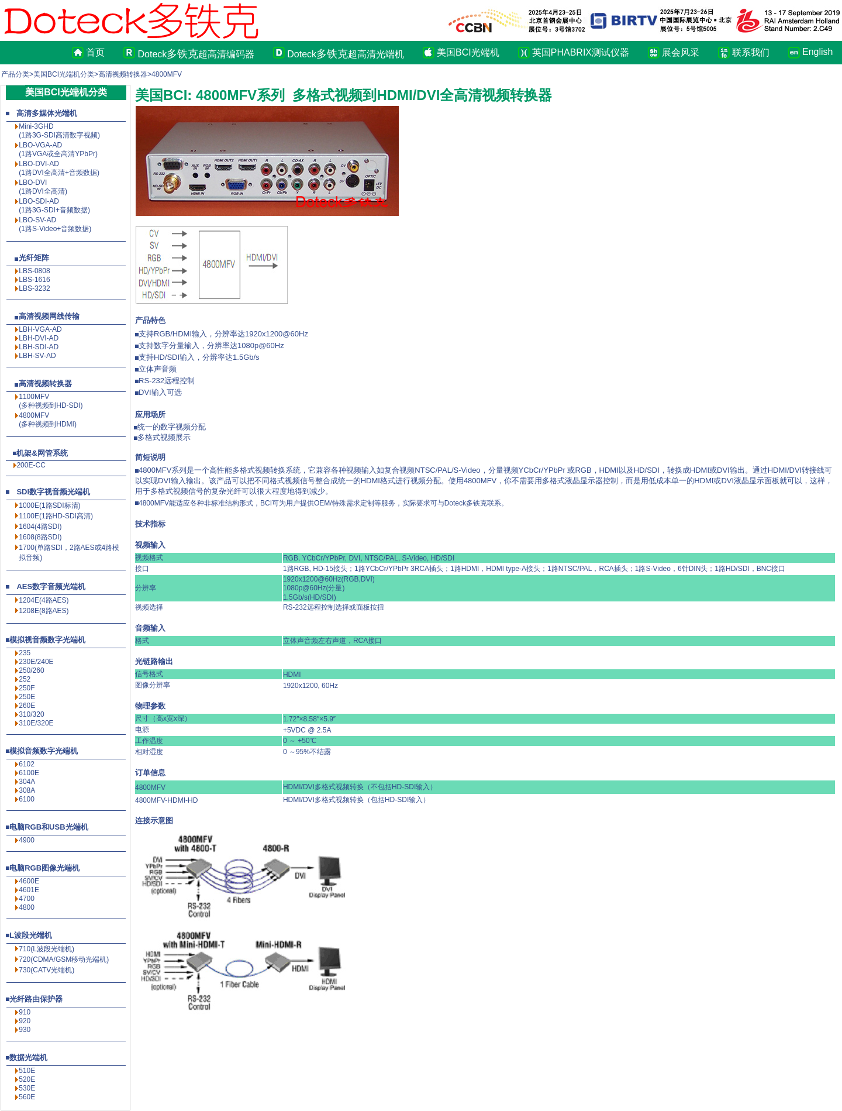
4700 (26, 899)
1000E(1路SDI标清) (49, 505)
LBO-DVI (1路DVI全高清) (43, 186)
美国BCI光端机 (468, 52)
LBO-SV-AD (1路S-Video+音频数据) (55, 224)
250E (27, 697)
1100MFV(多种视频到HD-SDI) (50, 401)
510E (27, 1071)
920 (24, 1021)
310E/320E (36, 723)
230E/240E (36, 662)
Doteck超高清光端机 (345, 54)
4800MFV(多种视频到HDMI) (48, 419)
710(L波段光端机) (46, 949)
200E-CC (30, 465)
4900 (26, 840)
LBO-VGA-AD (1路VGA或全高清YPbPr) (58, 149)
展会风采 (680, 52)
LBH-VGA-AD (40, 329)
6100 (26, 799)
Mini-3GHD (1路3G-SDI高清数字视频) (59, 130)
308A (27, 790)
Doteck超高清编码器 (195, 54)
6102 (26, 764)
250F (26, 688)
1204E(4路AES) (43, 600)
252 (24, 679)
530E (27, 1088)
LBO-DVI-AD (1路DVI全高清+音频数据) (59, 168)
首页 (95, 52)
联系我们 (750, 52)
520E (27, 1079)
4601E (29, 890)
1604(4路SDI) (40, 526)
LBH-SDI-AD (38, 347)
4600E (29, 881)
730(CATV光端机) (46, 970)
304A (27, 782)
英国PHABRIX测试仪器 (580, 52)
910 (24, 1012)
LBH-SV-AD (37, 356)
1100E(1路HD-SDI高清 (55, 516)
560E (27, 1097)
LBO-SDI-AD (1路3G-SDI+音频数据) (54, 205)
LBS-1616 (34, 280)
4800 (26, 907)
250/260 (31, 670)
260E (27, 705)
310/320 (31, 714)
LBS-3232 (34, 288)
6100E (29, 773)
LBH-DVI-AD (38, 338)
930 (24, 1030)
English (815, 52)
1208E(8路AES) (43, 611)
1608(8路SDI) (40, 537)
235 (24, 653)
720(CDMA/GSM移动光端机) (64, 959)
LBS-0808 (34, 271)
